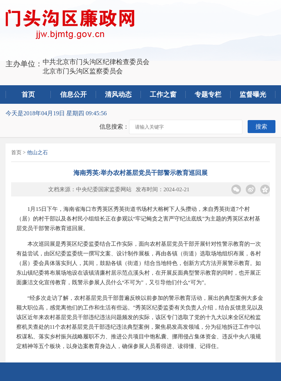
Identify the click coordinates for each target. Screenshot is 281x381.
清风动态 (118, 94)
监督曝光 (252, 94)
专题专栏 (208, 94)
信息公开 (73, 94)
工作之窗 (163, 94)
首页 (28, 94)
